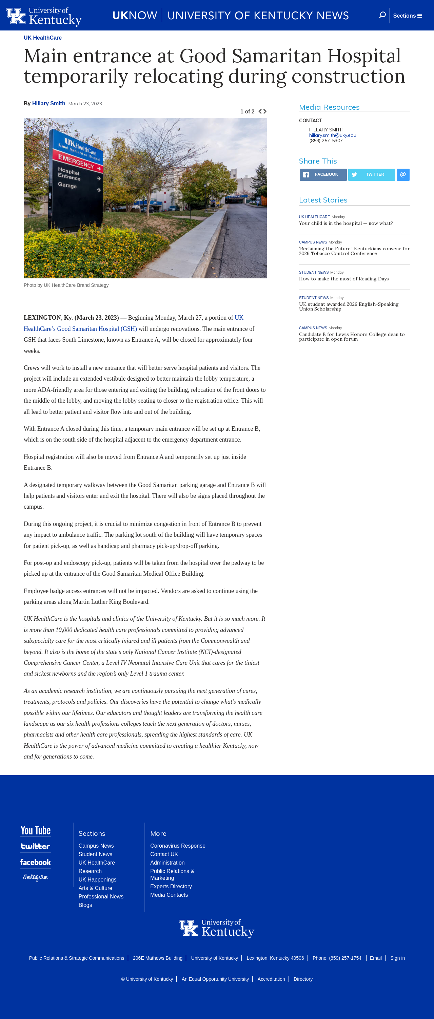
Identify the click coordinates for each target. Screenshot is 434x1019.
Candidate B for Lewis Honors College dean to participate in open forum (352, 336)
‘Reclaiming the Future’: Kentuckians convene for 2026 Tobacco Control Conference (354, 251)
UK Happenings (98, 880)
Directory (303, 979)
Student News (96, 854)
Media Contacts (169, 895)
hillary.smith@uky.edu (332, 135)
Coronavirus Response (177, 846)
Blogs (85, 905)
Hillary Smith (48, 103)
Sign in (397, 958)
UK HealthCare (43, 38)
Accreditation (271, 979)
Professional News (101, 896)
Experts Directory (171, 886)
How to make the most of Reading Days (344, 279)
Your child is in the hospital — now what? (346, 223)
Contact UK (164, 854)
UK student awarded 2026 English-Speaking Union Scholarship (349, 306)
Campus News (96, 846)
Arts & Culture (96, 888)
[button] (408, 15)
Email (376, 958)
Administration (167, 863)
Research (90, 871)
